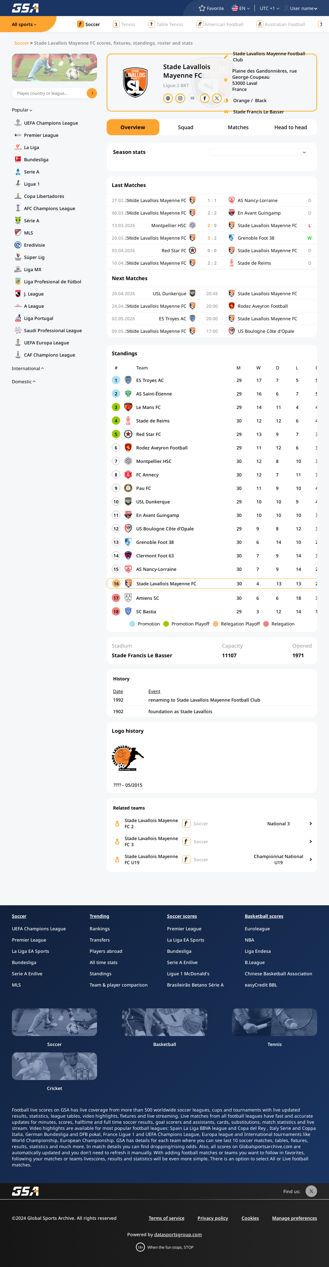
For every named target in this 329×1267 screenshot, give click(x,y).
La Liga (31, 147)
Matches (238, 127)
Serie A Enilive (27, 973)
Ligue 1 (32, 184)
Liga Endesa (258, 951)
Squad (185, 127)
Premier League (41, 135)
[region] (212, 127)
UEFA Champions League (51, 123)
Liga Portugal (38, 318)
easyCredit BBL (261, 985)
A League (34, 306)
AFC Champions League (49, 208)
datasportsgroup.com (178, 1234)
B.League (255, 962)
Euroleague (257, 929)
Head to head (290, 127)
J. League (34, 294)
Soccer (21, 43)
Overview (132, 127)
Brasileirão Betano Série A (195, 985)
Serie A (31, 172)
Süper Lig (34, 257)
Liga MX (32, 269)
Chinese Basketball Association (278, 973)
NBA (249, 940)
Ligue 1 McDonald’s (188, 973)
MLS (28, 233)
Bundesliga (36, 159)
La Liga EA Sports (30, 951)
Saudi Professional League (53, 330)
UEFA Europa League (46, 343)
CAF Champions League (49, 355)
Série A (31, 220)
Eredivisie (34, 245)
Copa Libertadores (44, 196)
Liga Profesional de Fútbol (52, 282)
